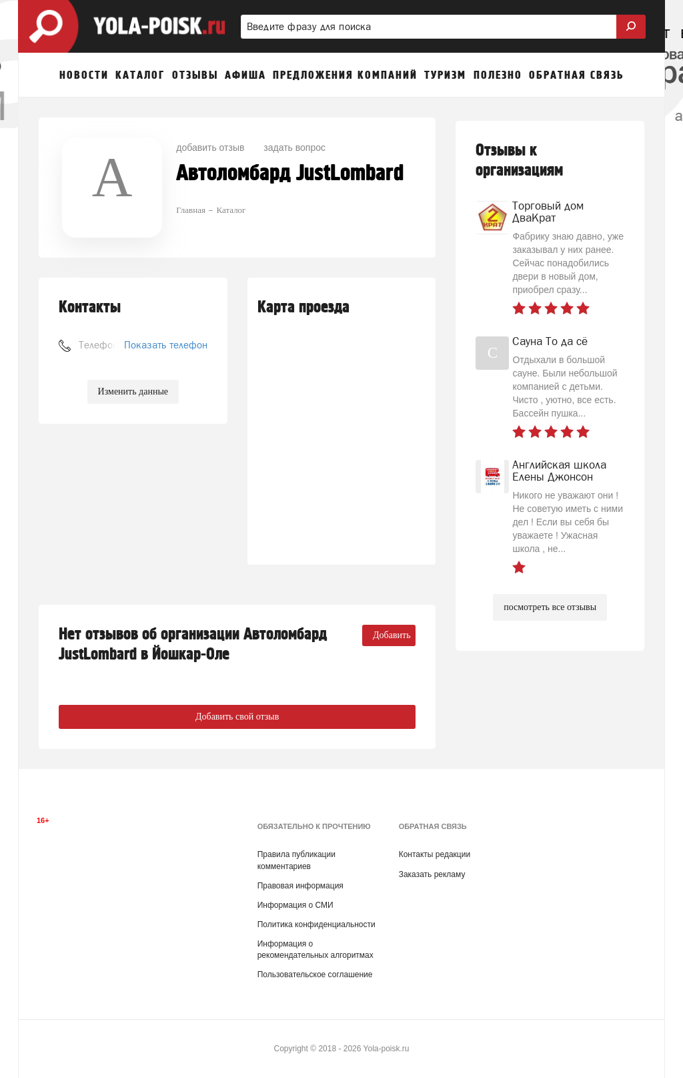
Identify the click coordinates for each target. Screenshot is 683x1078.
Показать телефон (165, 344)
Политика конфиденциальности (316, 924)
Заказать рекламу (432, 874)
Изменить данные (133, 391)
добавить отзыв (210, 147)
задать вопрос (294, 147)
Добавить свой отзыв (237, 717)
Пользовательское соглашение (315, 974)
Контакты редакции (434, 854)
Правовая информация (300, 885)
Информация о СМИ (295, 905)
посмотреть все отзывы (550, 607)
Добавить (392, 635)
